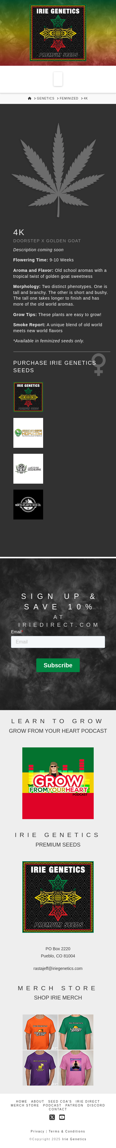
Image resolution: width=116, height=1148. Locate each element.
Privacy (38, 1131)
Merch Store (25, 1105)
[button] (58, 79)
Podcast (52, 1105)
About (37, 1101)
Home (21, 1101)
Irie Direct (88, 1101)
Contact (58, 1109)
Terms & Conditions (67, 1131)
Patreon (74, 1105)
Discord (96, 1105)
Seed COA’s (60, 1101)
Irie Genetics (74, 1139)
